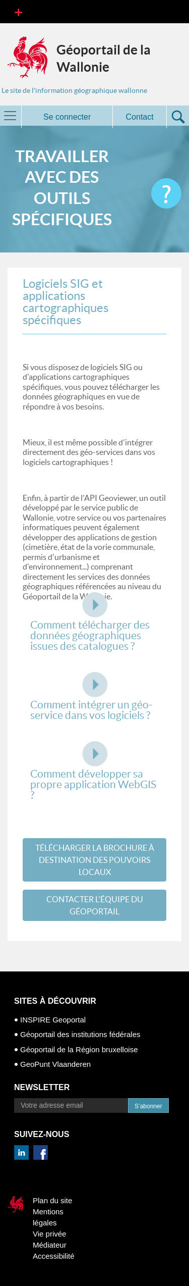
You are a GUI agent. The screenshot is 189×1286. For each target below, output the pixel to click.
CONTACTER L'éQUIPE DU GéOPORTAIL (94, 905)
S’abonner (148, 1106)
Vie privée (49, 1233)
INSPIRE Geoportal (53, 1019)
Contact (140, 117)
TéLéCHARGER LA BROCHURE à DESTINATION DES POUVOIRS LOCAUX (94, 860)
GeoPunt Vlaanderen (55, 1064)
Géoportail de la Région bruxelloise (79, 1049)
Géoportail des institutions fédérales (80, 1034)
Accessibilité (54, 1256)
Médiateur (50, 1245)
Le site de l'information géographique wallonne (74, 90)
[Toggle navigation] (18, 11)
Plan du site (52, 1200)
